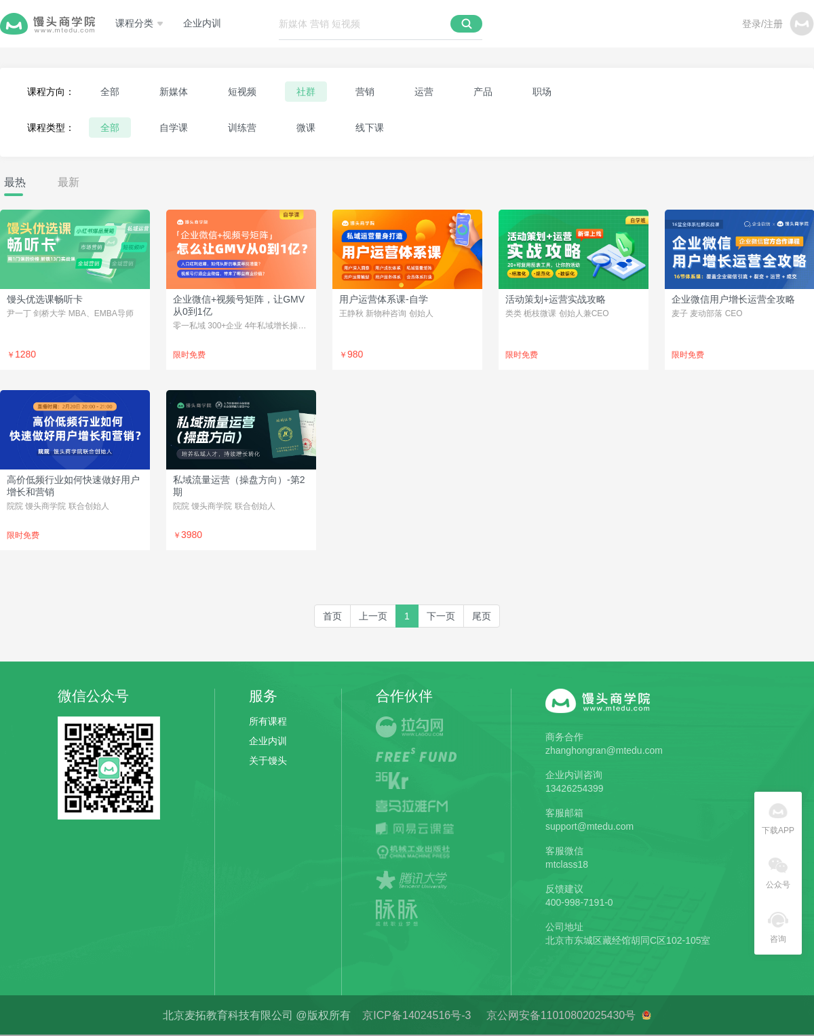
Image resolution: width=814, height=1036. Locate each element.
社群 (305, 91)
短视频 (242, 91)
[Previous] (373, 616)
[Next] (441, 616)
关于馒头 (268, 760)
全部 (109, 91)
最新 (68, 182)
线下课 (369, 127)
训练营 (242, 127)
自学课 (173, 127)
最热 (15, 182)
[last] (481, 616)
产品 (482, 91)
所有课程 (268, 721)
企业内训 (202, 23)
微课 (305, 127)
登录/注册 (762, 23)
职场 (541, 91)
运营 (423, 91)
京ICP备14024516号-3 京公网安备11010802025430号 (501, 1015)
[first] (332, 616)
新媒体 (173, 91)
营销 (364, 91)
